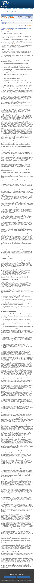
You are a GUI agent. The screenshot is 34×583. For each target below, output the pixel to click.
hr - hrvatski (16, 8)
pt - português (26, 8)
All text (16, 11)
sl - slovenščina (30, 8)
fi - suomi (31, 8)
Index (2, 11)
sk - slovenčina (28, 8)
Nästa (11, 11)
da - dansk (8, 8)
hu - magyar (21, 8)
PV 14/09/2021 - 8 (12, 17)
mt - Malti (22, 8)
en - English (13, 8)
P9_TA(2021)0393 (29, 17)
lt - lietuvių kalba (20, 8)
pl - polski (25, 8)
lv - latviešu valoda (19, 8)
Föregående (7, 11)
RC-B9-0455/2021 (4, 17)
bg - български (4, 8)
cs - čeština (7, 8)
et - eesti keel (10, 8)
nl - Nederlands (24, 8)
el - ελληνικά (11, 8)
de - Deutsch (9, 8)
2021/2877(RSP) (7, 13)
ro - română (27, 8)
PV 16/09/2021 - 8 (20, 17)
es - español (5, 8)
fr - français (14, 8)
